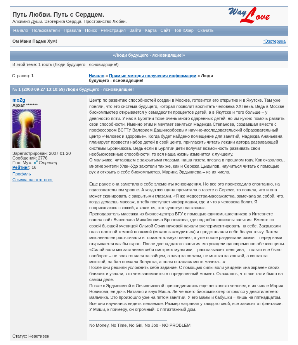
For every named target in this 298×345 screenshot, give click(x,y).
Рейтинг (20, 167)
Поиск (91, 30)
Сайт (165, 30)
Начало (20, 30)
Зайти (135, 30)
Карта (150, 30)
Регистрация (113, 30)
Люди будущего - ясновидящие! (99, 89)
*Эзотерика (274, 41)
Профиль (21, 174)
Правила (72, 30)
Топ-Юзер (184, 30)
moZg (18, 100)
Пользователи (46, 30)
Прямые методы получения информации (152, 75)
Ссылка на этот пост (32, 179)
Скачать (205, 30)
